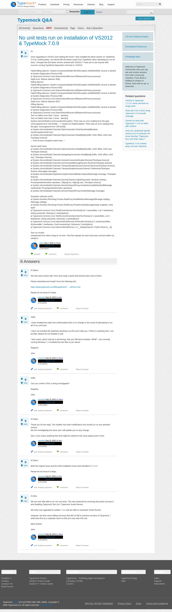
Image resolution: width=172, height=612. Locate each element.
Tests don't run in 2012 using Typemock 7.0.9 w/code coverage (137, 113)
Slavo (58, 243)
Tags (72, 28)
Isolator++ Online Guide (41, 583)
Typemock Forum (38, 578)
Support (111, 4)
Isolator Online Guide (39, 581)
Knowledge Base (132, 57)
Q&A (123, 581)
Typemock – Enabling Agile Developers (85, 578)
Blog (101, 4)
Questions (38, 28)
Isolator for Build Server (7, 585)
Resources (78, 4)
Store (15, 602)
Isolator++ (6, 578)
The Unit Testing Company (136, 36)
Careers (70, 583)
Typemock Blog (129, 578)
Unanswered (61, 28)
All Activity (24, 28)
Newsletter (159, 583)
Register (99, 12)
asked (41, 243)
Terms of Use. (46, 605)
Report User (50, 246)
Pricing (66, 4)
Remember (75, 12)
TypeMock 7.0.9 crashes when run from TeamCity (136, 144)
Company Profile (74, 581)
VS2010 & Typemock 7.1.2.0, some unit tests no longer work (136, 103)
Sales (156, 578)
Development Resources (136, 47)
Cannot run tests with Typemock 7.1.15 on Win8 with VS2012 (136, 123)
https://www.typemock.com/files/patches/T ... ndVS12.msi (55, 287)
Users (81, 28)
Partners (91, 4)
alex (60, 297)
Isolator (5, 581)
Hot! (49, 28)
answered (41, 297)
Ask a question (145, 18)
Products (42, 4)
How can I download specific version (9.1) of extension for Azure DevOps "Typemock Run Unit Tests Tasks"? (137, 135)
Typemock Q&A (35, 20)
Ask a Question (94, 28)
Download (54, 4)
